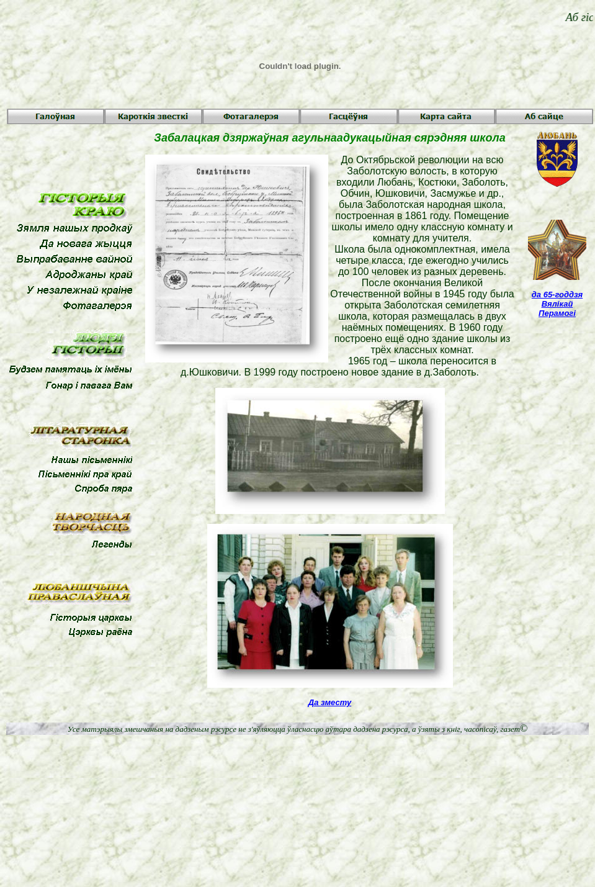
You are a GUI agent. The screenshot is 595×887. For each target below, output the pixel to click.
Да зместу (329, 702)
